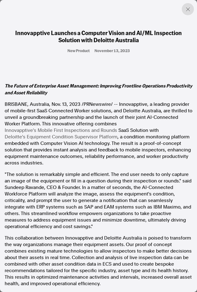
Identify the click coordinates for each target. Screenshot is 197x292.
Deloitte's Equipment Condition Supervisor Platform (61, 137)
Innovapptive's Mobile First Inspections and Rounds (61, 130)
